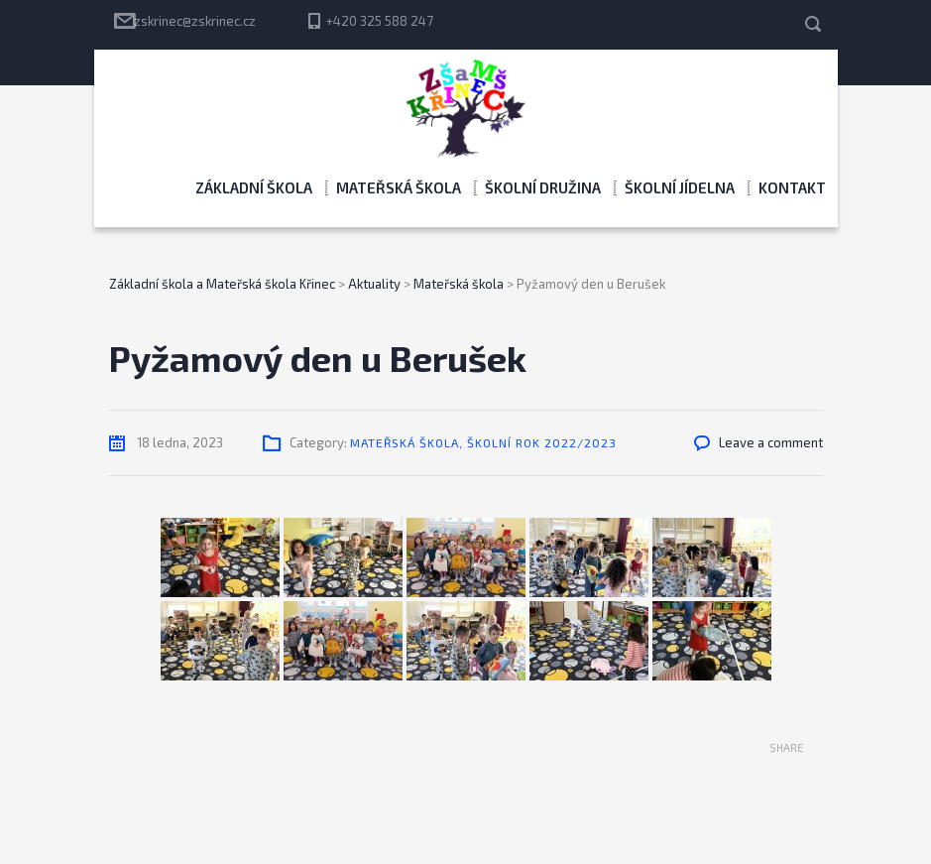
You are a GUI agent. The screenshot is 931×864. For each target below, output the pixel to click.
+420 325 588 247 (379, 21)
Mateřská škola (398, 187)
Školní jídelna (680, 187)
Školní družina (543, 187)
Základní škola (253, 187)
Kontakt (792, 187)
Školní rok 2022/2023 (542, 442)
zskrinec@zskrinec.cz (195, 21)
